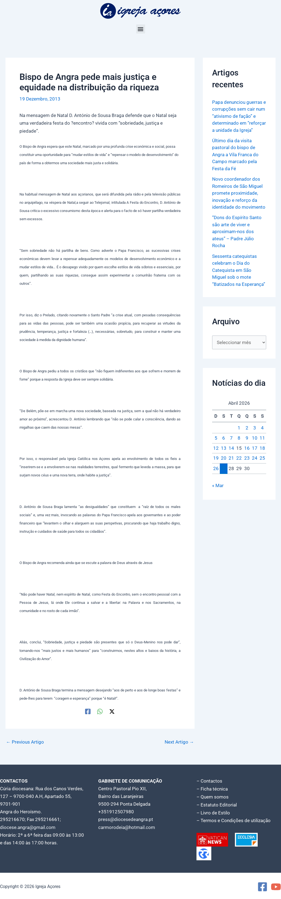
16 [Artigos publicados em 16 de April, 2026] (247, 448)
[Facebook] (88, 711)
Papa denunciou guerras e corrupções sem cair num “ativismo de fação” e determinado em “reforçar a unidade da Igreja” (239, 116)
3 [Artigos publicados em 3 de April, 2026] (254, 428)
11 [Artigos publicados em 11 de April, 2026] (262, 438)
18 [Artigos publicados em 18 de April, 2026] (262, 448)
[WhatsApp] (100, 711)
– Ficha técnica (212, 788)
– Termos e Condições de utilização (233, 819)
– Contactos (209, 781)
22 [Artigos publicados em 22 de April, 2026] (239, 458)
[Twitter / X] (112, 711)
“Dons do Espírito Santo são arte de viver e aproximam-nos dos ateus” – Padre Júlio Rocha (237, 231)
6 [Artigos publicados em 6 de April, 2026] (223, 438)
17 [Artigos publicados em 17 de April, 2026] (254, 448)
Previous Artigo (25, 742)
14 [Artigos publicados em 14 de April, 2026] (231, 448)
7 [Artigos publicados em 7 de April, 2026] (231, 438)
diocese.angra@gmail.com (27, 827)
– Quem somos (212, 796)
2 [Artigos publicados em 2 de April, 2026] (247, 428)
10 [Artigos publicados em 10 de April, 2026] (254, 438)
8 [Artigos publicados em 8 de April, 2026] (239, 438)
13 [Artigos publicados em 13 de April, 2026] (223, 448)
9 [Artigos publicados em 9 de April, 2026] (247, 438)
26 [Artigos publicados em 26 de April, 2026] (216, 468)
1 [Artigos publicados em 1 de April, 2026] (239, 428)
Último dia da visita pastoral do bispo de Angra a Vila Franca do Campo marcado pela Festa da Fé (235, 154)
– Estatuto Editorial (216, 804)
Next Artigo (179, 742)
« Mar (218, 485)
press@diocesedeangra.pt (125, 819)
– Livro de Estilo (213, 811)
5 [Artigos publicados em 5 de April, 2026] (216, 438)
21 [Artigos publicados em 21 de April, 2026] (231, 458)
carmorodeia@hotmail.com (126, 827)
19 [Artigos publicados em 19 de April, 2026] (216, 458)
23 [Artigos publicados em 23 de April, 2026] (247, 458)
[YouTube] (276, 885)
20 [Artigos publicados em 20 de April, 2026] (223, 458)
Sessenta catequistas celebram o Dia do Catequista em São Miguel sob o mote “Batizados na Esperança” (238, 270)
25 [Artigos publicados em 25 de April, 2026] (262, 458)
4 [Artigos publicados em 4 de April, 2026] (262, 428)
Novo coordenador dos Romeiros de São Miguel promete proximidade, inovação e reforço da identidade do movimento (238, 193)
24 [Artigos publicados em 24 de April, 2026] (254, 458)
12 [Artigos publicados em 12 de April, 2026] (216, 448)
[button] (140, 28)
